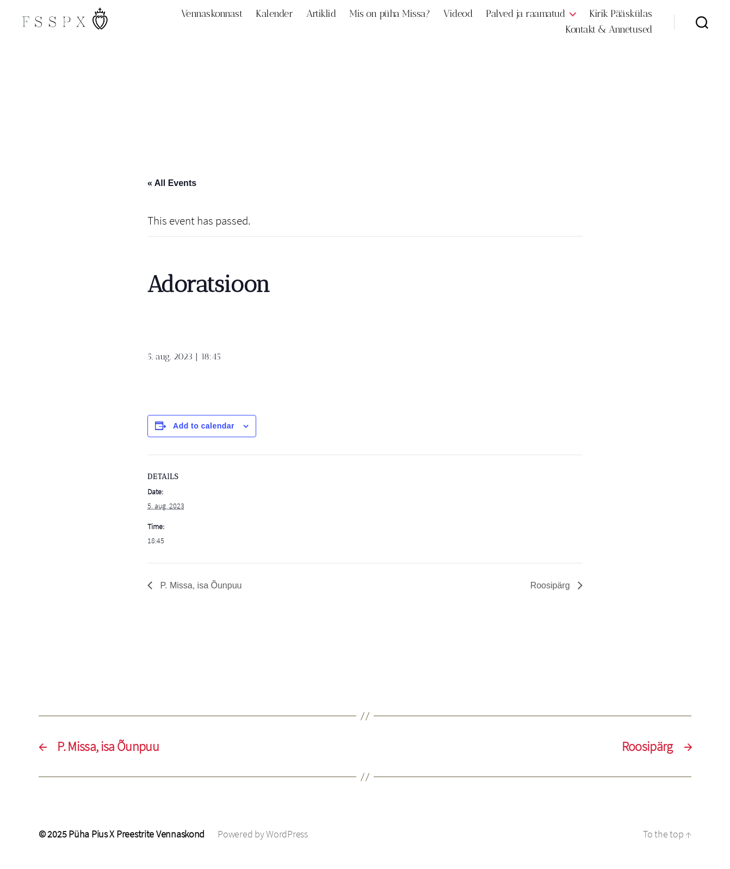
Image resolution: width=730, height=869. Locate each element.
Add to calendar (203, 430)
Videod (457, 15)
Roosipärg (551, 589)
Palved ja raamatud (525, 15)
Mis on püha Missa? (389, 15)
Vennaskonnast (212, 15)
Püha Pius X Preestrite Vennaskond (137, 838)
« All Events (171, 187)
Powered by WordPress (263, 838)
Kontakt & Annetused (608, 32)
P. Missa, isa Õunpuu (200, 589)
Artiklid (321, 15)
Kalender (274, 15)
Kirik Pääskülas (620, 15)
